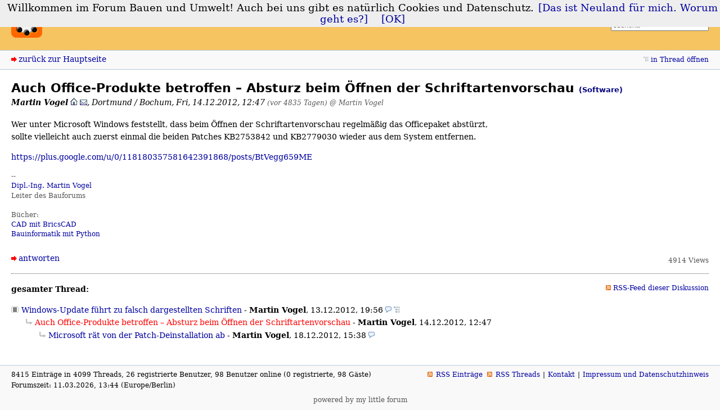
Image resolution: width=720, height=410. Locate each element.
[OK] (393, 19)
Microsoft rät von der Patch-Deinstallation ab (136, 335)
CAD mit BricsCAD (43, 224)
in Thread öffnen (680, 60)
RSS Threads (518, 375)
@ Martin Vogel (357, 102)
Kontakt (561, 375)
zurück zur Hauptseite (62, 59)
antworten (39, 258)
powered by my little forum (360, 400)
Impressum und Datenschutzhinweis (646, 375)
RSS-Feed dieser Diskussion (661, 288)
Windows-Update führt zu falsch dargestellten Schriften (131, 309)
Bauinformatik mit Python (55, 234)
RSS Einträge (459, 375)
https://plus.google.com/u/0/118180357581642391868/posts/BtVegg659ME (161, 156)
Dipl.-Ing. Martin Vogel (51, 186)
